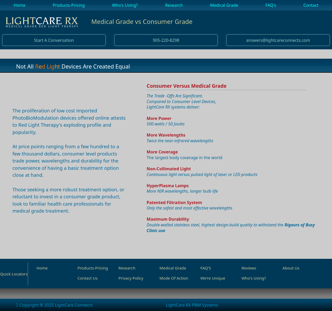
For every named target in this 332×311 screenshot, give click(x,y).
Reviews (248, 268)
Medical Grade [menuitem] (224, 5)
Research (127, 268)
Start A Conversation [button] (54, 40)
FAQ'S (205, 268)
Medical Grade (173, 268)
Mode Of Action (174, 278)
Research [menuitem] (174, 5)
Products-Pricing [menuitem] (69, 5)
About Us (290, 268)
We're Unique (212, 278)
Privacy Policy (131, 278)
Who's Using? (253, 278)
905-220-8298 (166, 40)
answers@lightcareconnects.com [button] (278, 40)
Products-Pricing (93, 268)
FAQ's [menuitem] (270, 5)
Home (42, 268)
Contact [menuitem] (311, 5)
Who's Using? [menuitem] (125, 5)
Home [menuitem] (20, 5)
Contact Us (88, 278)
